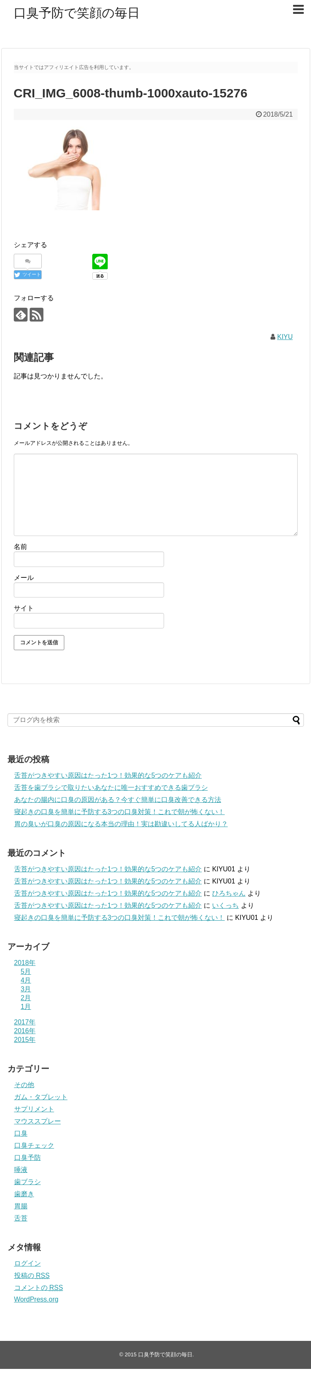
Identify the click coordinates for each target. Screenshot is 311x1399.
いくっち (225, 905)
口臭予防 (27, 1157)
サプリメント (34, 1109)
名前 (20, 546)
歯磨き (24, 1193)
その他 (24, 1084)
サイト (24, 608)
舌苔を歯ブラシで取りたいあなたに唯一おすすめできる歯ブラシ (111, 787)
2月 (26, 997)
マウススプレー (37, 1121)
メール (24, 577)
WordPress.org (36, 1299)
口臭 (21, 1133)
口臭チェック (34, 1145)
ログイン (27, 1263)
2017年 (25, 1022)
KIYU (285, 336)
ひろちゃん (228, 893)
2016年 (25, 1030)
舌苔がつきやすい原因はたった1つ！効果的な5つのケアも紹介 (108, 775)
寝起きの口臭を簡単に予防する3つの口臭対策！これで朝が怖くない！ (119, 811)
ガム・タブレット (41, 1096)
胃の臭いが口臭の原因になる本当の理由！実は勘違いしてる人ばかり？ (121, 823)
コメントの (38, 1287)
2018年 (25, 962)
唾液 (21, 1169)
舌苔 (21, 1218)
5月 (26, 971)
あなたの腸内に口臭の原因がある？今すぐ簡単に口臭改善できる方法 (117, 799)
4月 (26, 980)
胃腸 (21, 1206)
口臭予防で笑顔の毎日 (77, 13)
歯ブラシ (27, 1181)
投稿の (32, 1275)
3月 (26, 989)
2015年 (25, 1039)
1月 (26, 1006)
